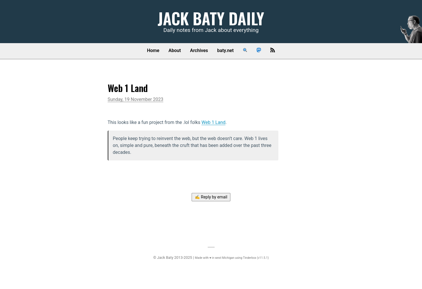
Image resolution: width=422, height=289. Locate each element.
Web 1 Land (213, 122)
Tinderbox (249, 258)
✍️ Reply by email (211, 197)
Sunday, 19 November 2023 (135, 99)
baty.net (225, 50)
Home (153, 50)
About (175, 50)
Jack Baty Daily (211, 18)
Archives (199, 50)
